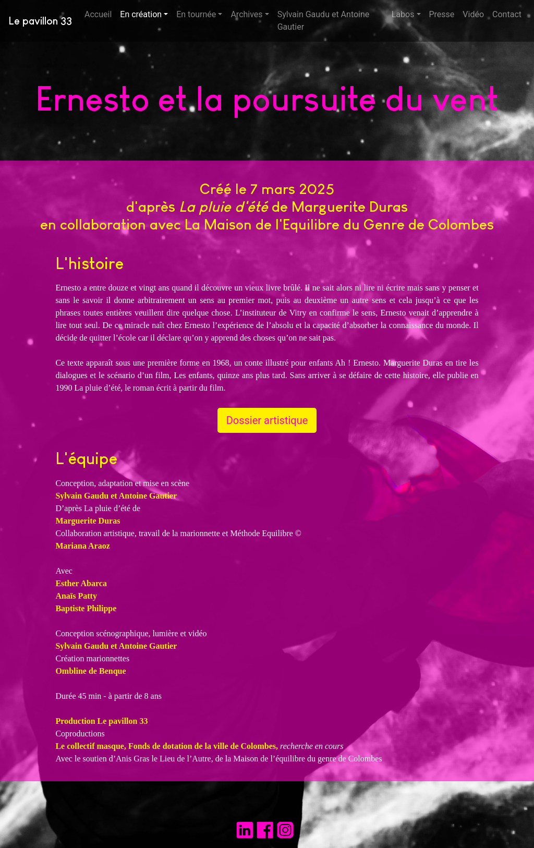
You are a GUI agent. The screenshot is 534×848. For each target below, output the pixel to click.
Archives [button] (246, 14)
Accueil (100, 13)
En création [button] (141, 14)
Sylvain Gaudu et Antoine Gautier (323, 20)
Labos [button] (403, 14)
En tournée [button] (196, 14)
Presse (442, 14)
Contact (506, 14)
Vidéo (473, 14)
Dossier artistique (267, 420)
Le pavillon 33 (40, 21)
